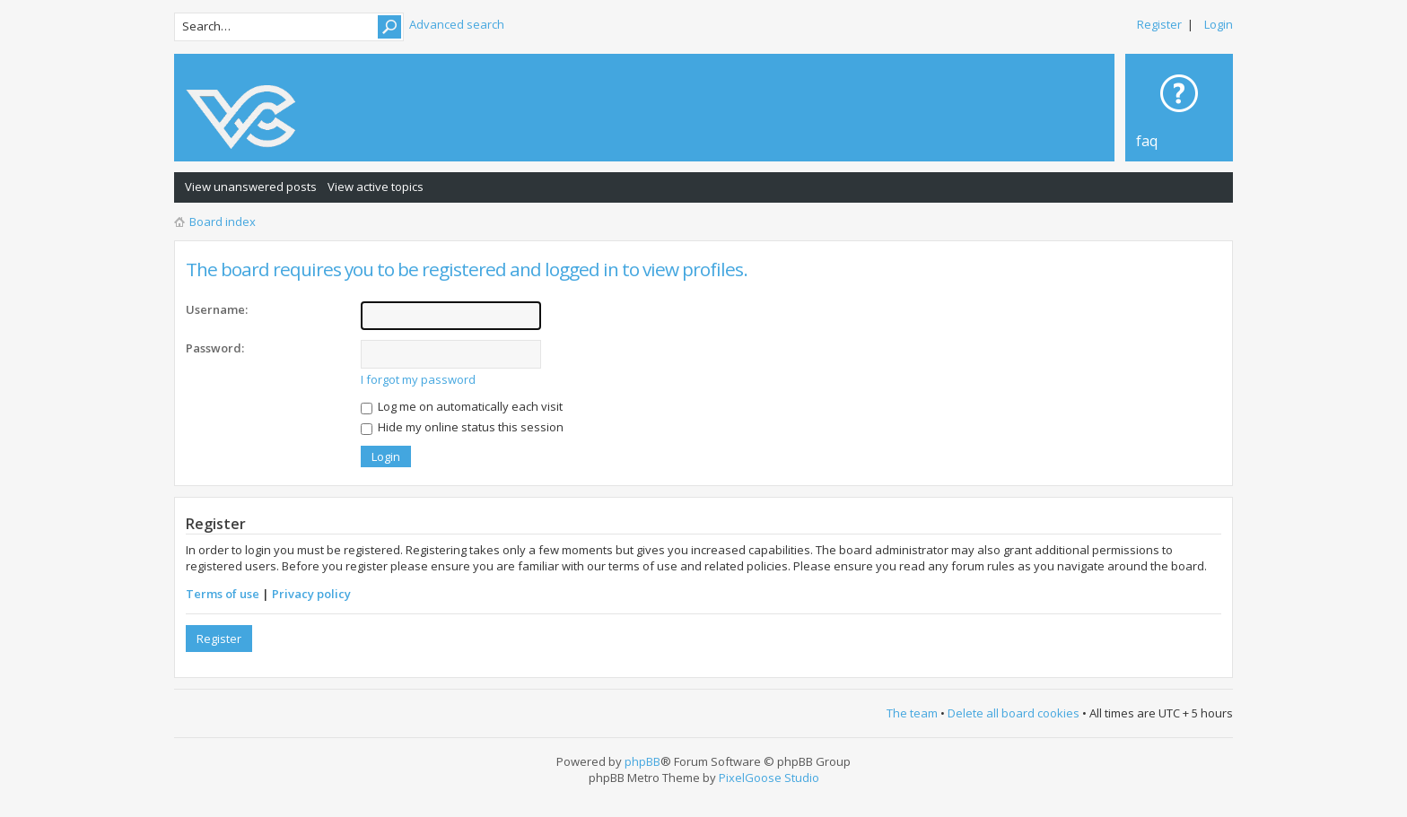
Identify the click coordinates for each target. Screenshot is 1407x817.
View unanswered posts (251, 186)
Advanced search (456, 24)
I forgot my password (418, 379)
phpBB (642, 761)
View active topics (376, 186)
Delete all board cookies (1013, 713)
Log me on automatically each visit (462, 406)
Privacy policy (311, 594)
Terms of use (222, 594)
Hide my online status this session (462, 427)
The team (912, 713)
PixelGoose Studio (769, 777)
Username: (217, 309)
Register (1159, 24)
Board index (222, 221)
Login (1218, 24)
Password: (215, 348)
